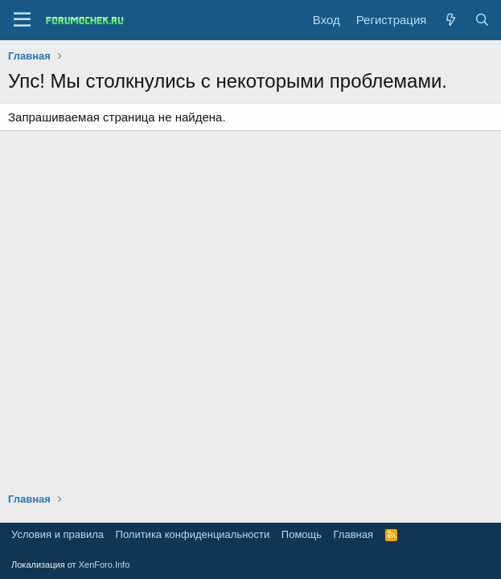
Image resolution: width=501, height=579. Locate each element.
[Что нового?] (450, 20)
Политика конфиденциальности (193, 534)
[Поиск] (482, 20)
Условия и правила (57, 534)
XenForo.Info (104, 564)
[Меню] (22, 20)
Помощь (301, 534)
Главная (353, 534)
